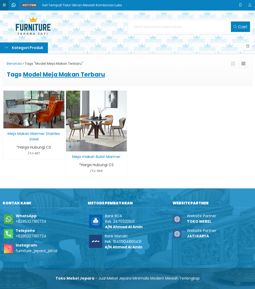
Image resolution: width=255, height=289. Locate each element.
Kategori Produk (24, 47)
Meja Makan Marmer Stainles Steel (34, 136)
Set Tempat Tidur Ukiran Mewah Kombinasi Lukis (82, 5)
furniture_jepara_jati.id (36, 250)
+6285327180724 (31, 221)
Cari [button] (240, 27)
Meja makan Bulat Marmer (96, 156)
